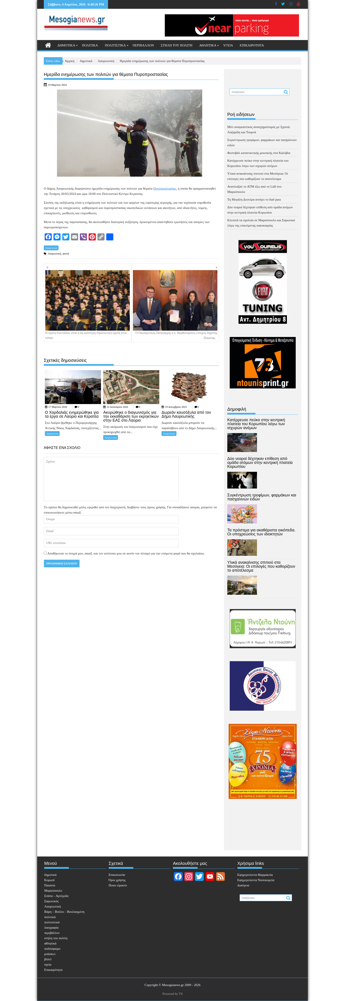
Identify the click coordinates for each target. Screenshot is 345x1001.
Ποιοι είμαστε (118, 885)
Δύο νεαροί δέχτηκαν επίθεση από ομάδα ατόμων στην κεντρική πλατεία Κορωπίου (260, 462)
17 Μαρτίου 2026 (57, 406)
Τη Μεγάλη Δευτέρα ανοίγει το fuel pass (254, 199)
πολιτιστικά (115, 45)
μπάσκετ (49, 954)
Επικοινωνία (117, 875)
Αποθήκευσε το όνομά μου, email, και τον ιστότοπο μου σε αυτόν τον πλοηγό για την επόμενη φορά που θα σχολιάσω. (126, 553)
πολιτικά (90, 45)
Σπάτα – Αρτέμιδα (56, 896)
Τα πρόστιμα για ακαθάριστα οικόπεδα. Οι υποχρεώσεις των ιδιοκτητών (261, 532)
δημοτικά (66, 45)
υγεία (228, 45)
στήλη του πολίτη (177, 45)
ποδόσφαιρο (52, 948)
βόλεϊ (47, 959)
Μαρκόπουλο (53, 890)
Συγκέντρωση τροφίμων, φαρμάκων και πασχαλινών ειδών (261, 497)
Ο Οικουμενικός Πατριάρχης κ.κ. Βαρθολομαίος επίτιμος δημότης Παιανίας (175, 305)
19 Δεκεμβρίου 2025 (176, 406)
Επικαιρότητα (252, 45)
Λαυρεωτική (51, 248)
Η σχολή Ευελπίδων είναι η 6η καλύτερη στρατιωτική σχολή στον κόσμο (87, 304)
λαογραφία (51, 927)
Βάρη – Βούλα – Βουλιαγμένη (64, 911)
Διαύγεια (243, 885)
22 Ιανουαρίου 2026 (117, 406)
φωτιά (66, 253)
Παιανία (49, 885)
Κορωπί (49, 880)
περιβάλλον (143, 45)
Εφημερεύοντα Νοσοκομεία (255, 880)
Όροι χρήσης (117, 880)
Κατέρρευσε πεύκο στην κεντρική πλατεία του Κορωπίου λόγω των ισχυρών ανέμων (256, 424)
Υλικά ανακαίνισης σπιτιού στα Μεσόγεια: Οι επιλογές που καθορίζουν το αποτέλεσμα (261, 566)
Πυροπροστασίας (164, 188)
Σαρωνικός (51, 901)
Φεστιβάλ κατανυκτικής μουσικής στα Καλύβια (258, 153)
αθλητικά (207, 45)
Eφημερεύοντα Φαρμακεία (255, 875)
